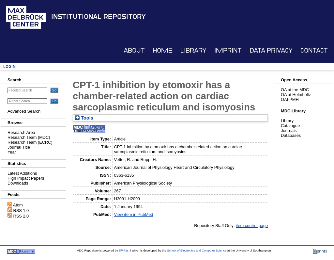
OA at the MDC (295, 89)
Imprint (228, 50)
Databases (291, 135)
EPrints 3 (125, 250)
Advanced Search (24, 111)
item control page (252, 225)
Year (12, 152)
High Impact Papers (26, 178)
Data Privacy (271, 50)
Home (163, 50)
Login (9, 66)
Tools (84, 118)
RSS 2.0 (21, 216)
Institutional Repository (98, 16)
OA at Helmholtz (296, 94)
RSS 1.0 (21, 210)
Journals (288, 130)
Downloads (18, 183)
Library (193, 50)
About (134, 50)
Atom (18, 205)
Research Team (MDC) (29, 137)
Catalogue (290, 125)
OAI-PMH (290, 99)
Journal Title (19, 147)
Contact (314, 50)
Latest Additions (22, 173)
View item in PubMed (133, 214)
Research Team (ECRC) (30, 142)
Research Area (21, 132)
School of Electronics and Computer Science (196, 250)
